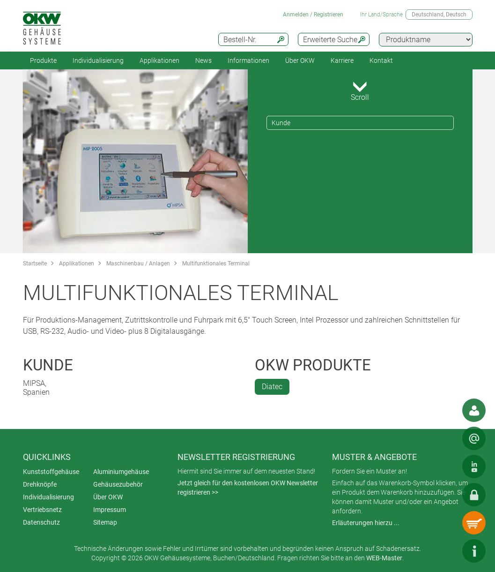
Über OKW (108, 497)
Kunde (281, 123)
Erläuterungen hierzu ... (365, 523)
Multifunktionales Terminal (216, 263)
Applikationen (159, 60)
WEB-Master (384, 558)
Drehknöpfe (40, 484)
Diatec (272, 386)
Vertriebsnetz (42, 509)
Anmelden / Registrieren (313, 14)
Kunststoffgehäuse (51, 471)
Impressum (109, 509)
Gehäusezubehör (118, 484)
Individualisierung (98, 60)
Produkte (43, 60)
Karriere (342, 60)
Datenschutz (41, 522)
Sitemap (105, 522)
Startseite (35, 263)
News (203, 60)
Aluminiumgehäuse (121, 471)
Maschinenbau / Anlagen (138, 263)
